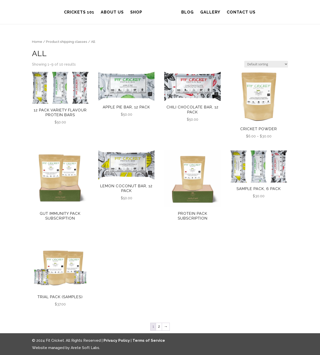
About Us (113, 12)
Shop (138, 12)
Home (37, 42)
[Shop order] (266, 64)
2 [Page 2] (159, 326)
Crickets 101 (81, 12)
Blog (186, 12)
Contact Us (239, 12)
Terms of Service (148, 340)
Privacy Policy (117, 340)
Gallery (209, 12)
